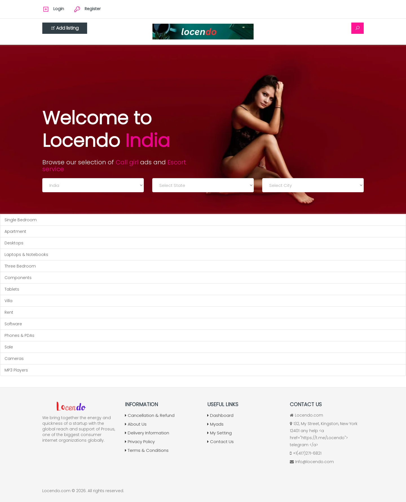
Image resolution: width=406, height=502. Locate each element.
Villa (8, 301)
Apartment (15, 231)
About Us (136, 424)
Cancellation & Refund (150, 415)
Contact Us (220, 441)
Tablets (12, 289)
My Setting (219, 433)
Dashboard (220, 415)
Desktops (14, 243)
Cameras (14, 358)
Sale (9, 347)
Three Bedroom (20, 266)
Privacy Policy (140, 441)
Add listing (65, 28)
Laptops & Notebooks (26, 254)
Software (13, 324)
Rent (9, 312)
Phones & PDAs (19, 335)
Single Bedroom (21, 220)
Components (18, 277)
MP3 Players (16, 370)
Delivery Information (147, 433)
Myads (215, 424)
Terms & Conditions (147, 450)
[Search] (357, 28)
